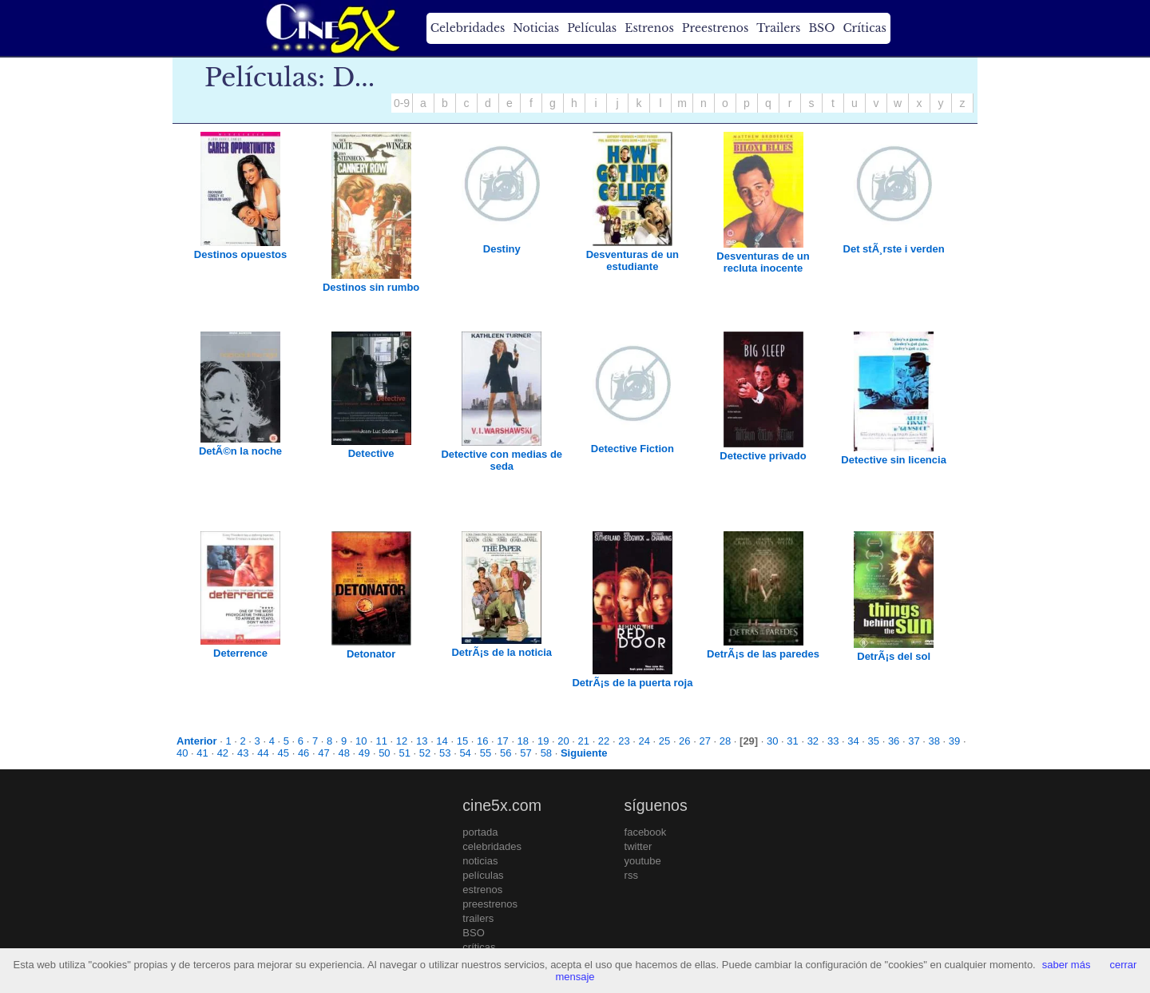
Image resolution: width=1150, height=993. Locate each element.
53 (444, 753)
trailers (478, 918)
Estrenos (649, 28)
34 (853, 741)
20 (563, 741)
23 (623, 741)
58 (546, 753)
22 (603, 741)
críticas (478, 947)
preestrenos (490, 904)
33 (833, 741)
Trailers (778, 28)
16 (482, 741)
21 (583, 741)
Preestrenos (715, 28)
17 (502, 741)
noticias (480, 861)
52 (424, 753)
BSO (821, 28)
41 (202, 753)
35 (873, 741)
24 (643, 741)
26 (684, 741)
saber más (1066, 965)
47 (323, 753)
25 (664, 741)
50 (384, 753)
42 (222, 753)
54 (464, 753)
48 (344, 753)
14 (441, 741)
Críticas (864, 28)
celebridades (491, 846)
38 (934, 741)
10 (361, 741)
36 (893, 741)
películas (482, 875)
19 (543, 741)
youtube (643, 861)
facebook (646, 832)
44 (262, 753)
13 (421, 741)
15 (462, 741)
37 (913, 741)
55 (485, 753)
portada (480, 832)
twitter (638, 846)
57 (525, 753)
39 (954, 741)
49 (364, 753)
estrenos (482, 890)
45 (283, 753)
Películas (592, 28)
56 (505, 753)
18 (523, 741)
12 (401, 741)
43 (242, 753)
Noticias (536, 28)
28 (725, 741)
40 (182, 753)
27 (704, 741)
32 (813, 741)
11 (381, 741)
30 (772, 741)
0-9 (402, 103)
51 (404, 753)
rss (631, 875)
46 (303, 753)
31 (792, 741)
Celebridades (467, 28)
